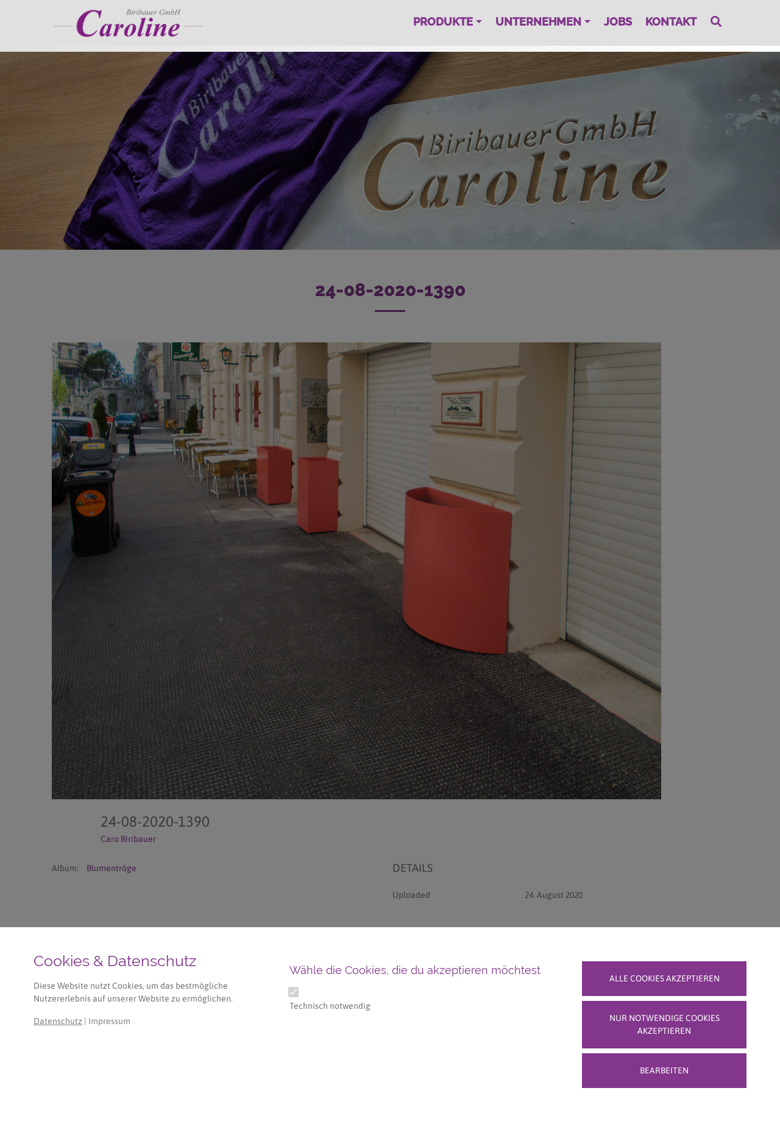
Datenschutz (58, 1021)
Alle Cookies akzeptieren (664, 978)
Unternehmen (538, 21)
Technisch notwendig (329, 1006)
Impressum (109, 1021)
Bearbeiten (664, 1070)
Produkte (443, 21)
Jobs (618, 21)
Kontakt (671, 21)
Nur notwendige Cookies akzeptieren (664, 1024)
